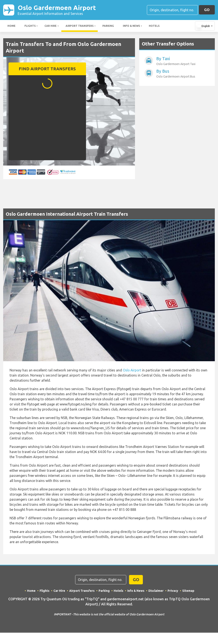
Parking (108, 26)
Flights (30, 26)
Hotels (154, 26)
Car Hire (50, 26)
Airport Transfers (79, 26)
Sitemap (188, 591)
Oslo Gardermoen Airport (59, 10)
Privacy (173, 591)
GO (206, 10)
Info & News (131, 26)
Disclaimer (156, 591)
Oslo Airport (132, 370)
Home (11, 26)
